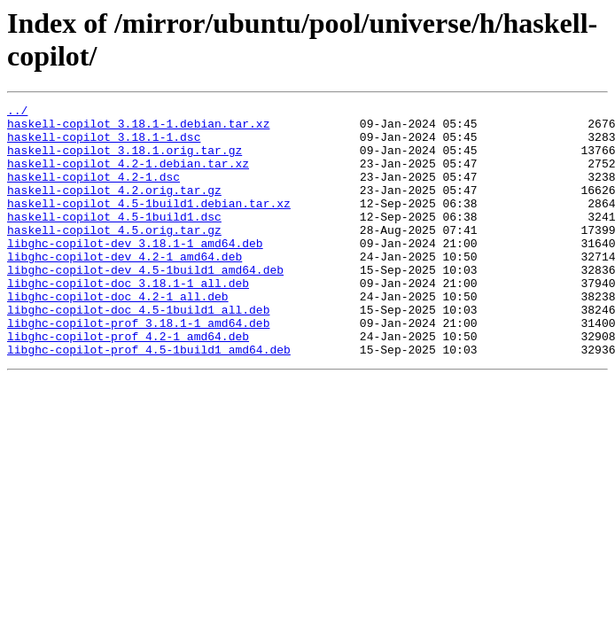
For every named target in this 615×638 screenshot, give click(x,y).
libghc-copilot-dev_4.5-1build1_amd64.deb (145, 304)
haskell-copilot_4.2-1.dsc (93, 192)
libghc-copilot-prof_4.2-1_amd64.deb (128, 384)
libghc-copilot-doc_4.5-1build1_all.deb (138, 352)
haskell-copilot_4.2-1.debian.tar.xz (128, 176)
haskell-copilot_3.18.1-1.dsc (103, 144)
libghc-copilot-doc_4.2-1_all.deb (118, 336)
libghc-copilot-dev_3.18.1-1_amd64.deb (135, 272)
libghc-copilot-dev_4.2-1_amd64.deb (124, 288)
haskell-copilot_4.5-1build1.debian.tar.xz (149, 224)
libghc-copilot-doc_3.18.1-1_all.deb (128, 320)
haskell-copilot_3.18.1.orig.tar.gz (124, 160)
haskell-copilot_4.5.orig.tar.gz (114, 256)
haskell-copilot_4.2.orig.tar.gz (114, 208)
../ (17, 113)
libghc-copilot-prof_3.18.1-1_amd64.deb (138, 368)
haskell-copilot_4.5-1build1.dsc (114, 240)
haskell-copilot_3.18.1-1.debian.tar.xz (138, 128)
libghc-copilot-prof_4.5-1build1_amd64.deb (149, 400)
